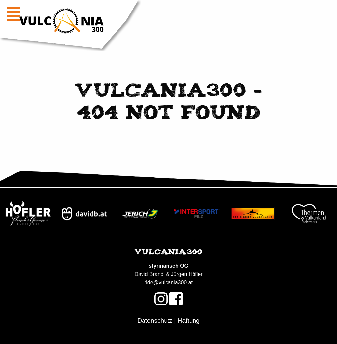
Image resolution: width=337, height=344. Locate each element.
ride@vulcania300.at (168, 282)
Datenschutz (154, 320)
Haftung (189, 320)
